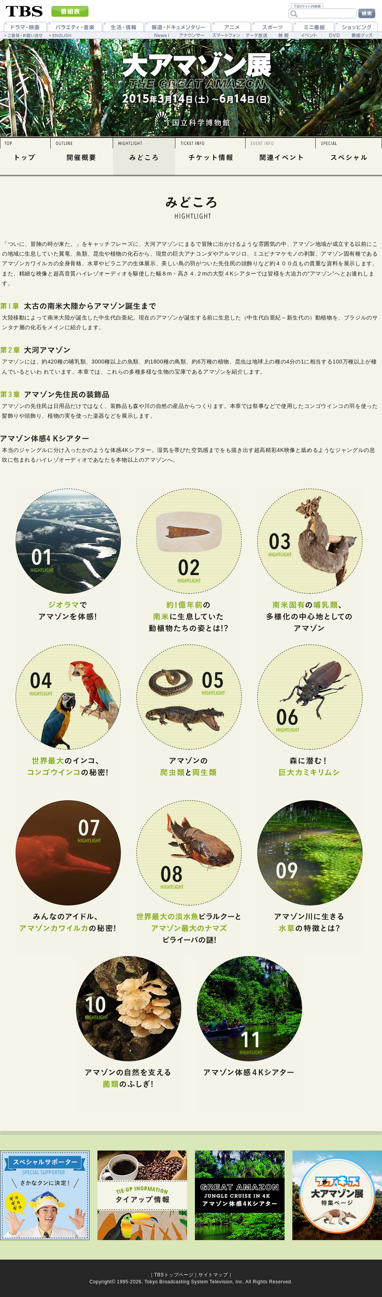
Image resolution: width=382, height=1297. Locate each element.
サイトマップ (213, 1275)
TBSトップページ (173, 1275)
